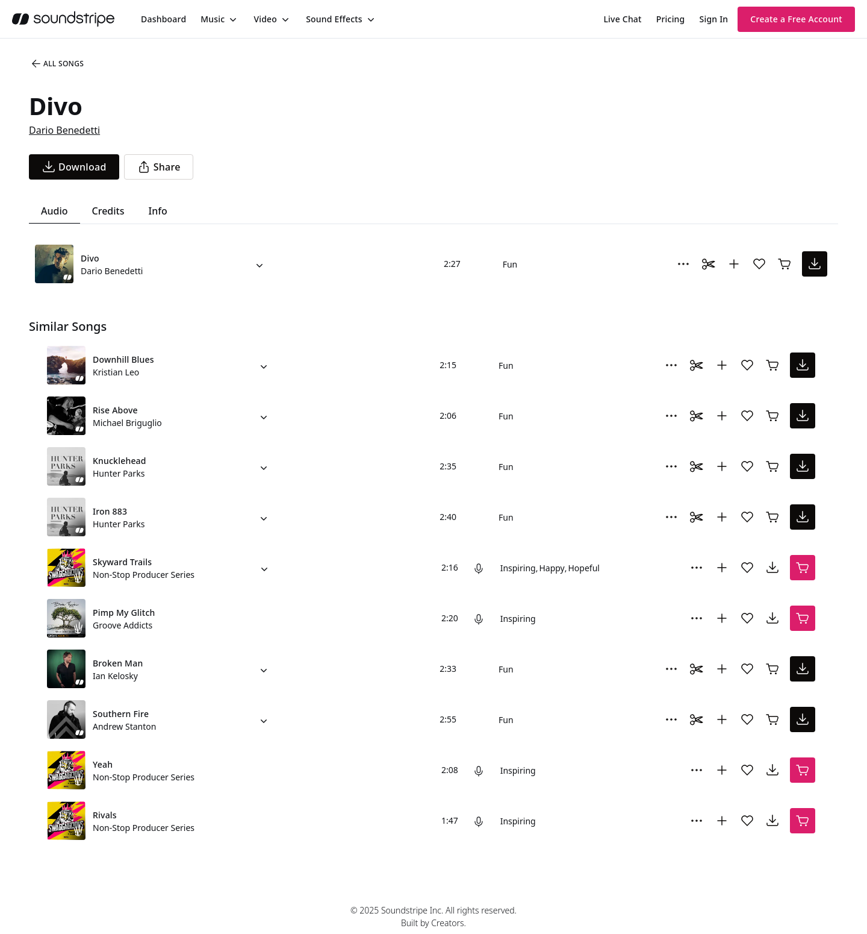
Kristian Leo (116, 372)
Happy (551, 568)
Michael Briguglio (127, 422)
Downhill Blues (123, 359)
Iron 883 (110, 511)
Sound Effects (334, 19)
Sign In (714, 19)
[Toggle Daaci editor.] (708, 264)
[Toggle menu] (232, 19)
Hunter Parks (118, 473)
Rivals (105, 815)
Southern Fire (121, 713)
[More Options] (683, 264)
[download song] (74, 167)
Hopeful (583, 568)
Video (265, 19)
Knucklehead (119, 460)
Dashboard (163, 19)
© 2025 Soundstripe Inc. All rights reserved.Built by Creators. (433, 916)
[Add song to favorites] (759, 264)
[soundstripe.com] (63, 19)
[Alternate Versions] (259, 264)
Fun (510, 264)
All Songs (57, 64)
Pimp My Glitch (124, 612)
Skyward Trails (122, 562)
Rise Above (115, 410)
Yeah (103, 764)
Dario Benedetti (64, 130)
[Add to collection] (734, 264)
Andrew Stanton (124, 726)
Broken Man (118, 663)
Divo (90, 258)
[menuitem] (163, 19)
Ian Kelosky (115, 676)
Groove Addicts (122, 625)
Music (212, 19)
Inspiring (518, 568)
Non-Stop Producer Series (143, 574)
